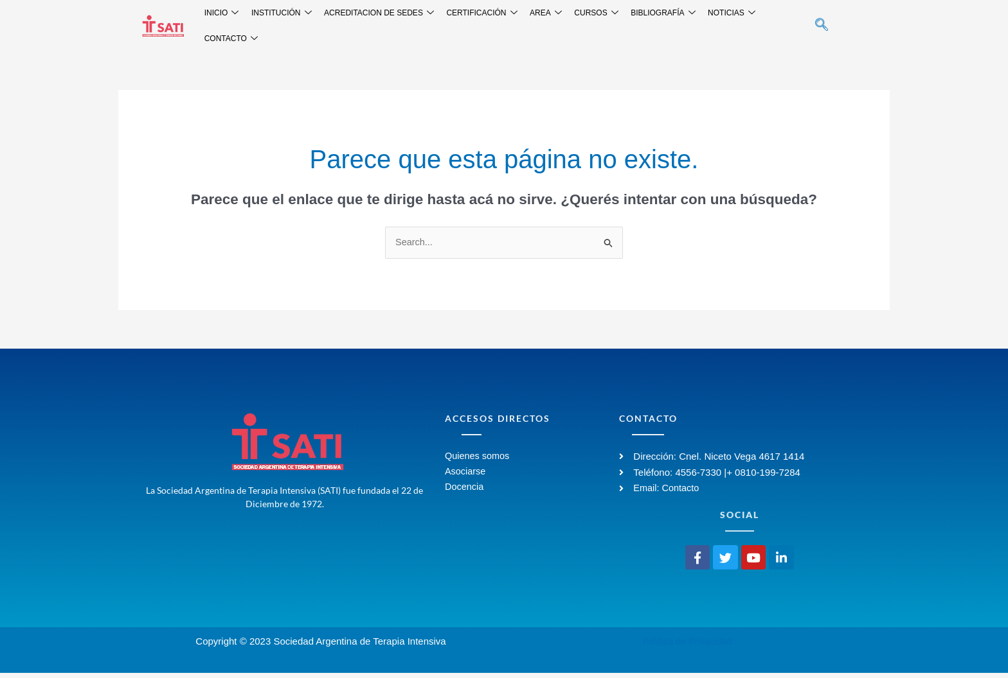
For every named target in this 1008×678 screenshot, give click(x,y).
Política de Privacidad (687, 646)
